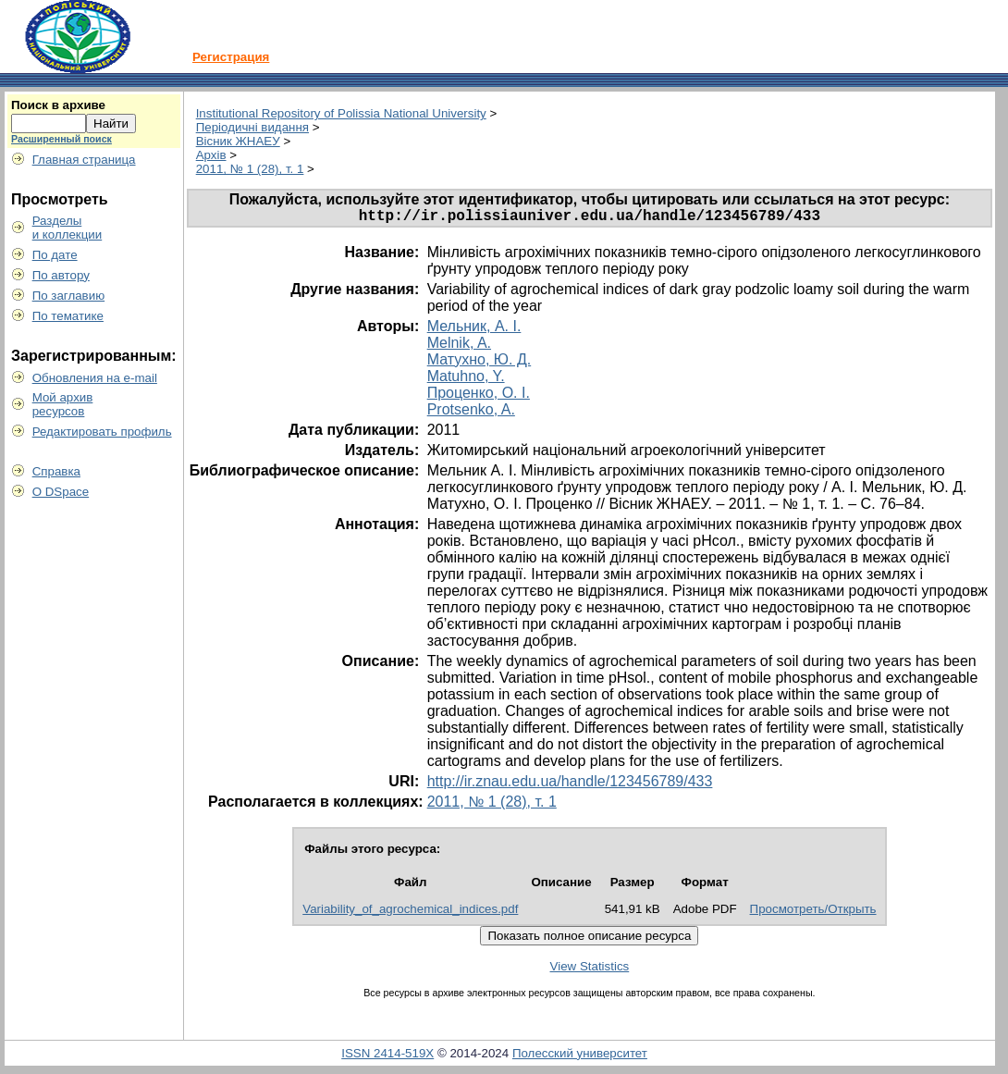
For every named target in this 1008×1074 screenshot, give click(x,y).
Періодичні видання (252, 127)
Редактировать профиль (102, 431)
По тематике (68, 316)
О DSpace (61, 492)
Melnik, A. (459, 346)
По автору (61, 275)
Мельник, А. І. (474, 330)
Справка (56, 471)
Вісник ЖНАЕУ (238, 141)
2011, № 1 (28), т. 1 (250, 169)
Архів (211, 155)
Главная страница (84, 160)
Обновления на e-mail (94, 378)
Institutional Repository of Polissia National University (341, 113)
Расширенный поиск (61, 138)
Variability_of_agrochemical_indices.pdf (410, 913)
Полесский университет (579, 1057)
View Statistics (590, 970)
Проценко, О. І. (478, 396)
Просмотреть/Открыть (813, 913)
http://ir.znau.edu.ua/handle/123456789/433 (570, 785)
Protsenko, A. (471, 413)
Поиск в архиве (58, 105)
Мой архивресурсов (62, 404)
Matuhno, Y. (466, 380)
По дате (55, 255)
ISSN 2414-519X (387, 1057)
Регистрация (230, 57)
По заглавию (68, 295)
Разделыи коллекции (67, 227)
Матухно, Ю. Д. (479, 363)
